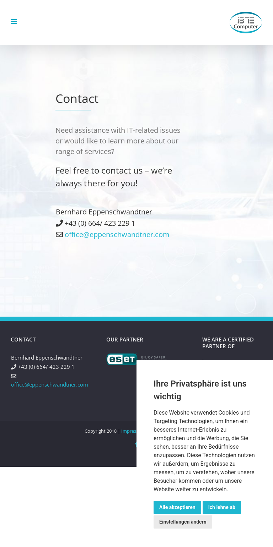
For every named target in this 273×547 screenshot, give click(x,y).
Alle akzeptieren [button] (177, 507)
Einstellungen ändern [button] (183, 522)
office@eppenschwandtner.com (117, 234)
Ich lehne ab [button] (221, 507)
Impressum (133, 431)
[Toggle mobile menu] (14, 21)
